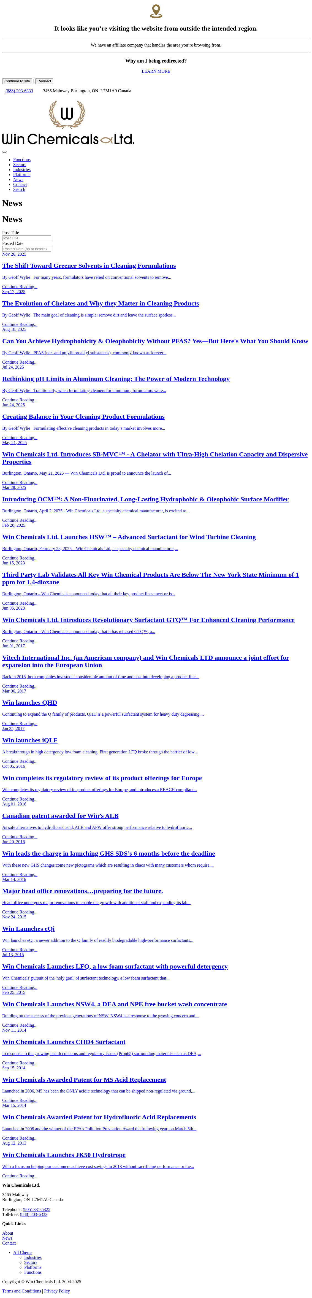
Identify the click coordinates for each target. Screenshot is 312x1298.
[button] (22, 1252)
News (7, 1238)
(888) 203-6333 (19, 90)
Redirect (44, 81)
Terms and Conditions (22, 1291)
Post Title (10, 232)
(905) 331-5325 (36, 1209)
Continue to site (17, 81)
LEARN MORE (156, 71)
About (7, 1233)
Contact (9, 1243)
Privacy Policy (57, 1291)
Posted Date (12, 243)
